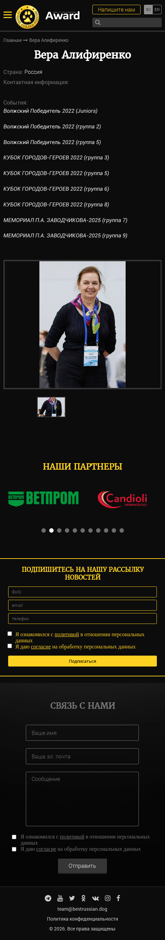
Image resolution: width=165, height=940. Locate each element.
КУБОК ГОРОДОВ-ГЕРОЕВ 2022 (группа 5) (56, 173)
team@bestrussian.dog (82, 909)
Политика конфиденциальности (82, 918)
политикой (67, 634)
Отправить (82, 865)
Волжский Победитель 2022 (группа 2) (52, 126)
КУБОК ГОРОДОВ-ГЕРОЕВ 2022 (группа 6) (56, 189)
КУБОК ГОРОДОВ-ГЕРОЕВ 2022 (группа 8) (56, 204)
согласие (41, 646)
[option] (82, 324)
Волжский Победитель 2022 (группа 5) (52, 142)
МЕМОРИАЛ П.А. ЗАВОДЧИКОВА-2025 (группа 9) (65, 235)
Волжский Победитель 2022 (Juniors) (50, 111)
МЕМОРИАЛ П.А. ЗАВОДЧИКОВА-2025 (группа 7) (65, 220)
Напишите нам (116, 9)
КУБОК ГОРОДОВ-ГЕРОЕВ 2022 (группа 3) (56, 157)
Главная (12, 40)
